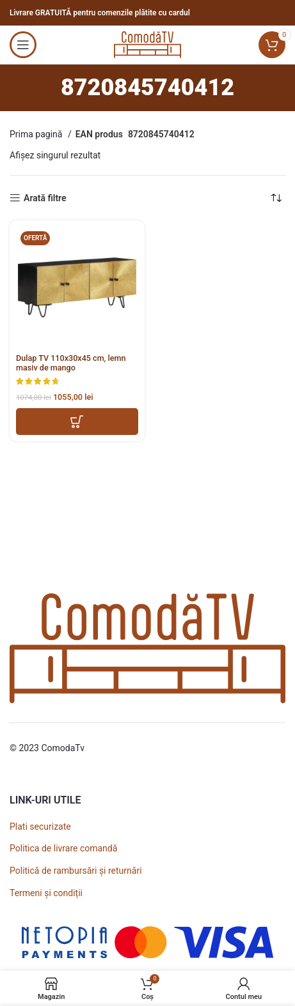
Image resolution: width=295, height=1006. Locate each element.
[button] (77, 421)
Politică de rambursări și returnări (76, 870)
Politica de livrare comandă (63, 848)
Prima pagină (37, 134)
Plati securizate (40, 826)
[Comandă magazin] (275, 198)
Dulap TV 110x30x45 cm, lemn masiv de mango (71, 362)
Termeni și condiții (46, 893)
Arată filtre (45, 198)
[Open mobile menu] (23, 44)
